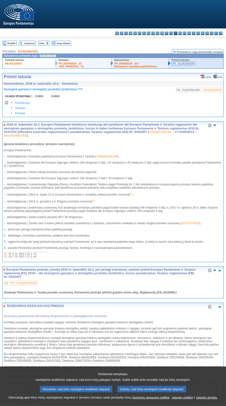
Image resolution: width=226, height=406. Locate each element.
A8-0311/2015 (13, 63)
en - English (148, 33)
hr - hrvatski (162, 33)
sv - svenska (220, 33)
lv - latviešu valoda (171, 33)
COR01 (39, 96)
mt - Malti (184, 33)
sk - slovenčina (207, 33)
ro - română (202, 33)
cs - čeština (126, 33)
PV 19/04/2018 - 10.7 (126, 63)
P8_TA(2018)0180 (183, 63)
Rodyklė (11, 43)
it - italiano (166, 33)
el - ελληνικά (144, 33)
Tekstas (20, 108)
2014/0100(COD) (28, 51)
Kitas (41, 43)
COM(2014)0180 (160, 132)
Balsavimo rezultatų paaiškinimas (135, 66)
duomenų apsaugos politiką (151, 402)
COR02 (55, 96)
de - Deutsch (135, 33)
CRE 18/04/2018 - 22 (71, 66)
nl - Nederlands (189, 33)
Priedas (20, 113)
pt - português (198, 33)
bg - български (117, 33)
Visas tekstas (63, 43)
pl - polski (193, 33)
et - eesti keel (139, 33)
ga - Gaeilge (157, 33)
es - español (121, 33)
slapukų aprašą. (206, 402)
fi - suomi (216, 33)
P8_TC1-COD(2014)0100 (21, 283)
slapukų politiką (182, 402)
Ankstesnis (29, 43)
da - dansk (130, 33)
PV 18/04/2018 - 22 (70, 63)
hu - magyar (180, 33)
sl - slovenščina (211, 33)
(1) (5, 254)
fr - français (153, 33)
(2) (5, 256)
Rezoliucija (22, 103)
